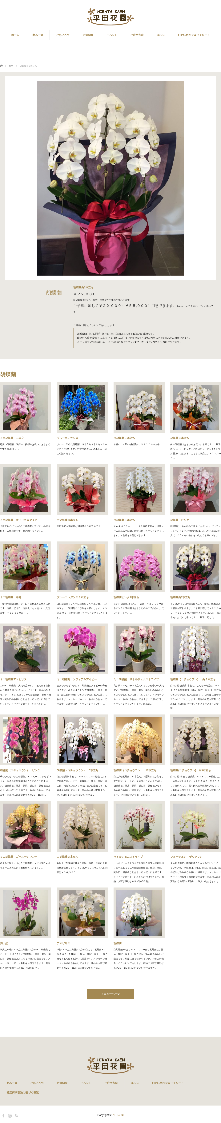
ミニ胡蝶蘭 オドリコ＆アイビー (20, 520)
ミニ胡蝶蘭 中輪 (10, 597)
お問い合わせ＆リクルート (194, 34)
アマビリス (63, 943)
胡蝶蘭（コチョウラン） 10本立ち (135, 770)
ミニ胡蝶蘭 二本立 (12, 437)
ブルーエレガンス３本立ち (73, 597)
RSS (16, 1115)
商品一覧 (37, 34)
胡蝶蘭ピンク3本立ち (126, 597)
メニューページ (110, 993)
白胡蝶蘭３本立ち (124, 437)
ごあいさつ (63, 34)
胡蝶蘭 (118, 943)
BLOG (160, 34)
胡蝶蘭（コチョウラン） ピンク (20, 770)
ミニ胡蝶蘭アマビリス (14, 679)
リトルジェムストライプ (128, 856)
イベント (111, 34)
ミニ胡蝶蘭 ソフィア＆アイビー (77, 679)
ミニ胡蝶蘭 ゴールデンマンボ (18, 856)
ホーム (15, 34)
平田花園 (118, 1115)
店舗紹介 (88, 34)
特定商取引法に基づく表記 (23, 1092)
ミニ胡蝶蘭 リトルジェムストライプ (136, 679)
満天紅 (4, 943)
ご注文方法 (137, 34)
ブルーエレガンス (67, 437)
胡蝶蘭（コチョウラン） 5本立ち (77, 770)
